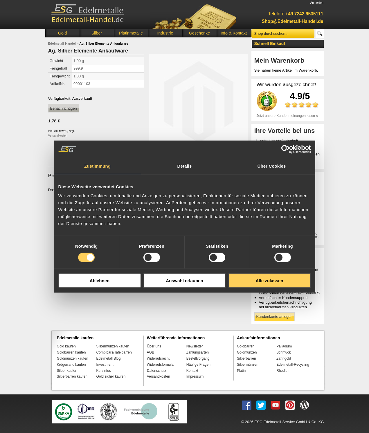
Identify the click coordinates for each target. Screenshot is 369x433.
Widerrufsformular (161, 365)
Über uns (154, 346)
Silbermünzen (247, 365)
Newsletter (194, 346)
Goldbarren (245, 346)
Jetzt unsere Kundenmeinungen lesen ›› (287, 116)
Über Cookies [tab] (272, 165)
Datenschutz (156, 371)
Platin (241, 371)
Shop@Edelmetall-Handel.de (292, 21)
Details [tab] (184, 165)
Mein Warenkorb (279, 60)
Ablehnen (99, 280)
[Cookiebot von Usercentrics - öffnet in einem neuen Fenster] (285, 149)
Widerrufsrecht (158, 358)
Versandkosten (57, 135)
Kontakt (192, 371)
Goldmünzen (247, 352)
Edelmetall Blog (108, 358)
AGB (150, 352)
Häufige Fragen (198, 365)
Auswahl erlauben (184, 280)
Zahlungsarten (197, 352)
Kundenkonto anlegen (274, 316)
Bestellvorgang (198, 358)
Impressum (195, 376)
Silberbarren (246, 358)
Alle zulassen (269, 280)
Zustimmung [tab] (97, 165)
